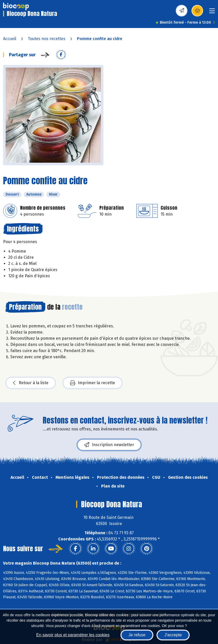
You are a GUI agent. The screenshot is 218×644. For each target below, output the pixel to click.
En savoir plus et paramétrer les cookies (73, 635)
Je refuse (136, 635)
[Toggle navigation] (212, 12)
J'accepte (173, 635)
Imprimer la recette (92, 382)
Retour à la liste (30, 382)
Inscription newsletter (109, 444)
